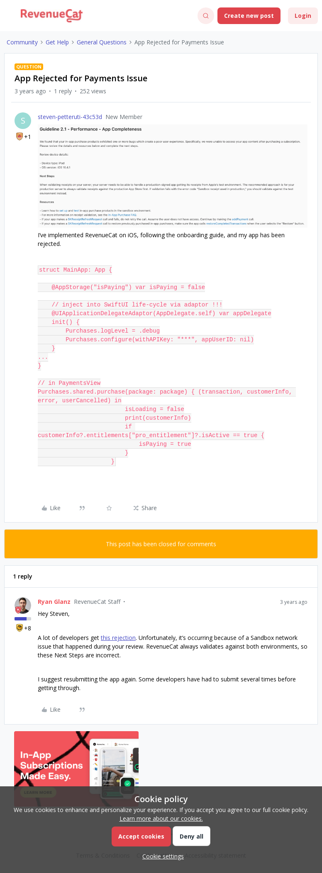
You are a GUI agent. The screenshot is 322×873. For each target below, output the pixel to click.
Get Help (57, 42)
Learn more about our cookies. (161, 818)
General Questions (102, 42)
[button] (9, 17)
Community (22, 42)
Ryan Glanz (54, 602)
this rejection (118, 638)
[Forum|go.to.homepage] (52, 15)
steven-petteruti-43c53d (70, 117)
